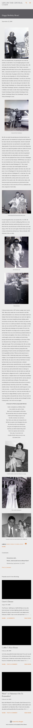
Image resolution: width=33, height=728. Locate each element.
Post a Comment (6, 567)
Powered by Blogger (16, 721)
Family (8, 544)
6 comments (11, 618)
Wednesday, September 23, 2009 (16, 563)
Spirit (21, 544)
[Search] (26, 3)
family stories (15, 544)
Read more (27, 618)
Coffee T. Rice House (10, 647)
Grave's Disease (7, 601)
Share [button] (4, 546)
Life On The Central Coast (12, 4)
